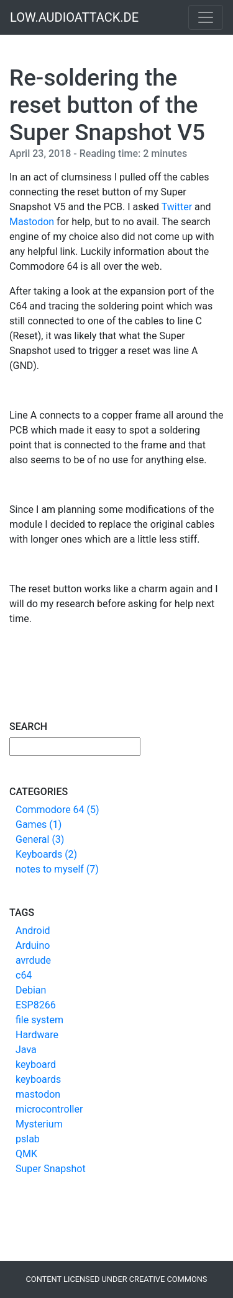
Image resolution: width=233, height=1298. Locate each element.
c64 (24, 975)
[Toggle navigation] (205, 17)
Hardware (37, 1035)
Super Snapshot (51, 1169)
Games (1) (39, 824)
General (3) (40, 839)
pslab (28, 1139)
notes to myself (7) (57, 869)
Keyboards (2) (46, 854)
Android (33, 930)
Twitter (177, 207)
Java (26, 1050)
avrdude (33, 960)
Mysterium (39, 1124)
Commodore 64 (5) (57, 810)
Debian (31, 990)
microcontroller (49, 1109)
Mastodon (31, 222)
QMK (26, 1154)
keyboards (38, 1079)
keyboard (36, 1064)
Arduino (33, 945)
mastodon (38, 1094)
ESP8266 (36, 1005)
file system (39, 1020)
